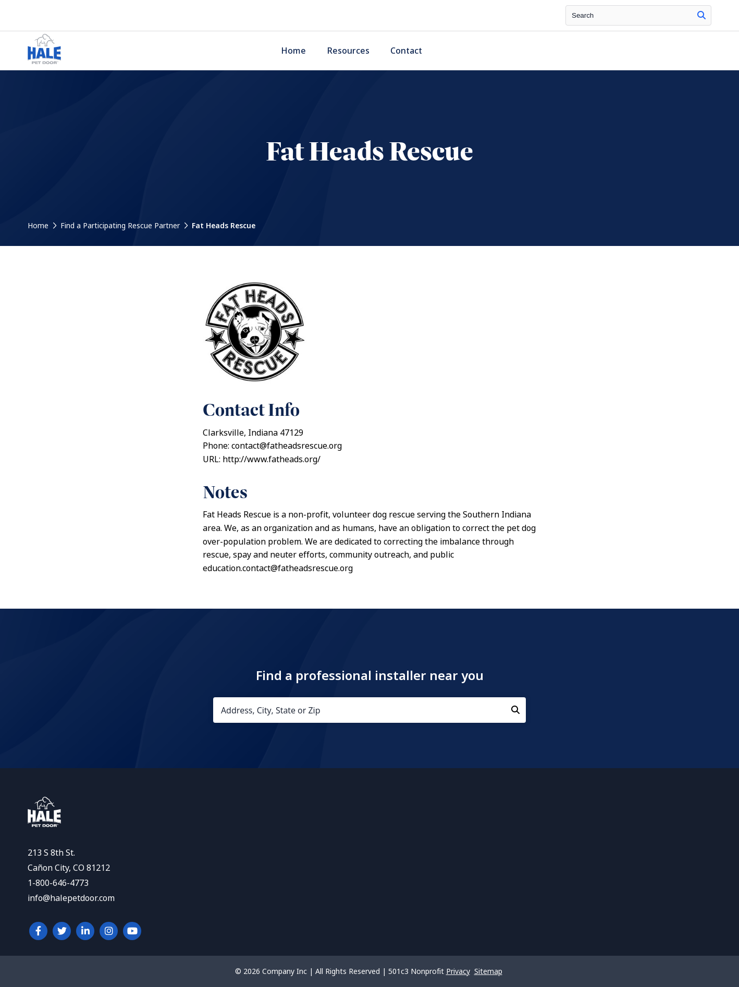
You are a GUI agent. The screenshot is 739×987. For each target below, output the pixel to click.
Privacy (458, 971)
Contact (406, 51)
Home (293, 51)
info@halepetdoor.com (71, 898)
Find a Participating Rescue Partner (120, 225)
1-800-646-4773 (58, 883)
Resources (348, 51)
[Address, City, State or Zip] (369, 710)
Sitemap (488, 971)
